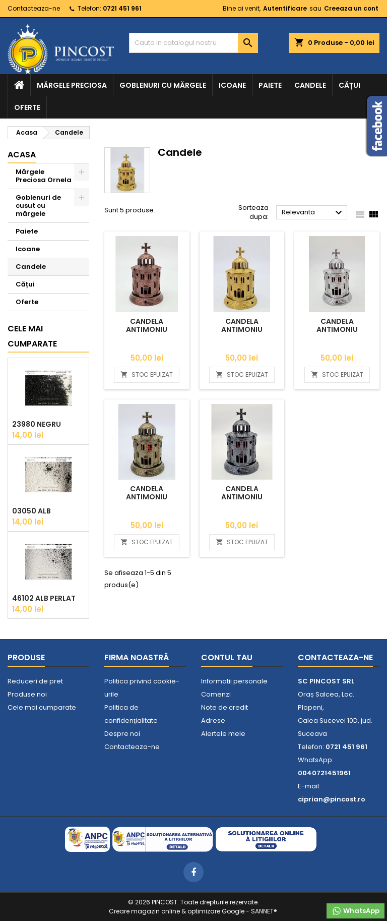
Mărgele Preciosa (72, 85)
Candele (310, 85)
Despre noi (122, 733)
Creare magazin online (144, 911)
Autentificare (285, 8)
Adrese (213, 720)
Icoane (232, 85)
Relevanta (313, 213)
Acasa (22, 154)
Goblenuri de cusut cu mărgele (38, 205)
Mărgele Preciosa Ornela (44, 176)
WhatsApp (355, 911)
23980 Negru (36, 424)
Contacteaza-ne (34, 8)
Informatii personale (234, 681)
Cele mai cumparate (32, 336)
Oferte (27, 107)
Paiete (270, 85)
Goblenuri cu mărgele (162, 85)
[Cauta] (193, 43)
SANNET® (264, 911)
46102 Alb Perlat (44, 598)
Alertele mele (223, 733)
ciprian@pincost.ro (331, 799)
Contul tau (226, 657)
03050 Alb (31, 511)
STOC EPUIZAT (146, 374)
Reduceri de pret (35, 681)
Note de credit (224, 707)
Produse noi (27, 694)
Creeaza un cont (351, 8)
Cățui (349, 85)
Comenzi (216, 694)
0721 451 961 (122, 8)
